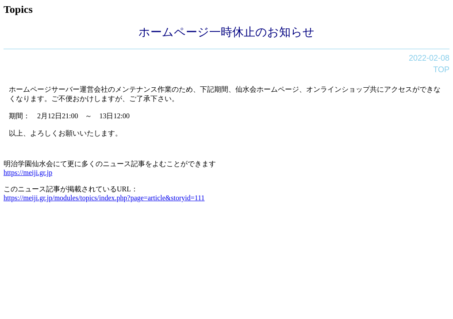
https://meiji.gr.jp (28, 172)
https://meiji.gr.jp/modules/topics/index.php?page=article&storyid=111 (104, 198)
